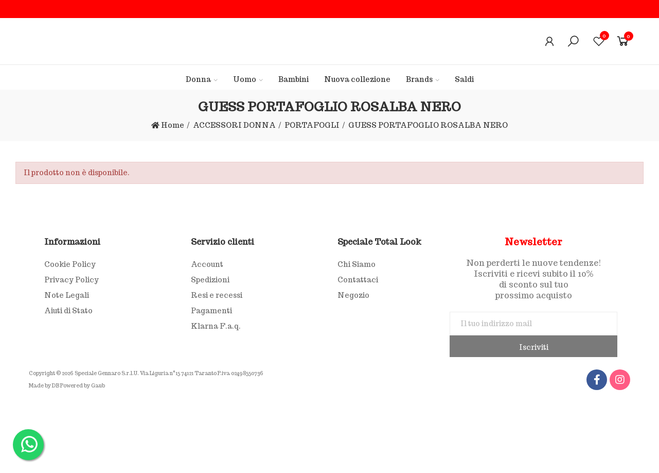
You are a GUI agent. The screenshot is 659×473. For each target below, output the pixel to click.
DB (55, 385)
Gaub (98, 385)
